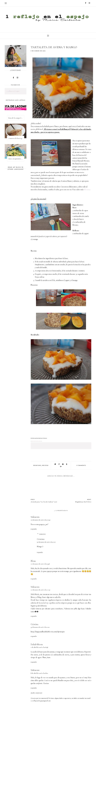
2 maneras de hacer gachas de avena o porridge (16, 138)
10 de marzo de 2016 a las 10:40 (40, 520)
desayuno (37, 465)
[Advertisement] (63, 780)
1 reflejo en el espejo (13, 91)
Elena (33, 561)
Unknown (35, 517)
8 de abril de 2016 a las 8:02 (39, 673)
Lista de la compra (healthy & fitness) (16, 118)
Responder (34, 529)
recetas (45, 465)
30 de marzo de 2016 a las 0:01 (46, 542)
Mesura (87, 190)
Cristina (40, 539)
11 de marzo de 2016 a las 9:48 (40, 564)
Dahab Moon (37, 644)
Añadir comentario (36, 693)
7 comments (81, 465)
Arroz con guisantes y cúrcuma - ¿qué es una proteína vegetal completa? (16, 159)
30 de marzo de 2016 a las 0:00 (40, 627)
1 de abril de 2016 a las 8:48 (39, 647)
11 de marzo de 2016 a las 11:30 (40, 590)
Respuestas (42, 534)
